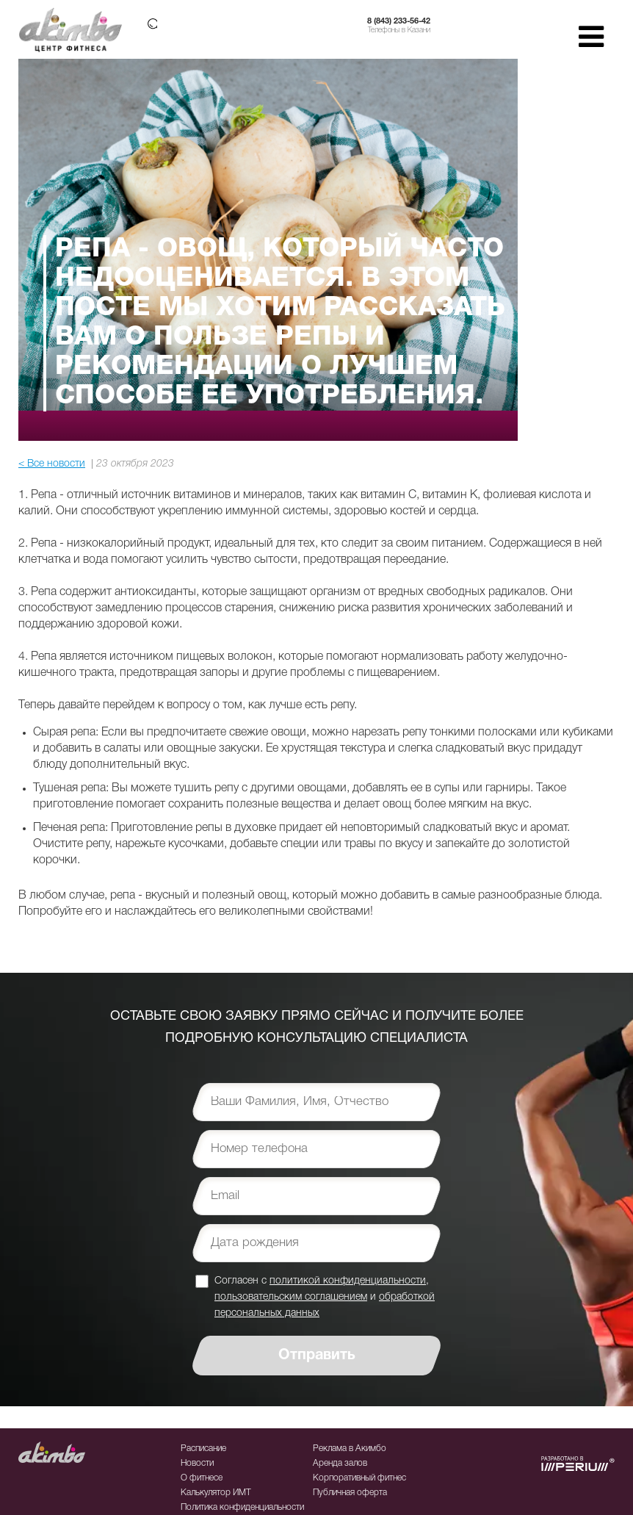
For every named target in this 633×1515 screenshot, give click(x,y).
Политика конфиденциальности (242, 1507)
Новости (197, 1463)
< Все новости (51, 464)
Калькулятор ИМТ (216, 1493)
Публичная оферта (350, 1493)
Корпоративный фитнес (359, 1478)
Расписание (203, 1448)
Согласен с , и (324, 1296)
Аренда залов (340, 1463)
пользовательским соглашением (290, 1297)
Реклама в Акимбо (349, 1448)
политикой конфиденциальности (348, 1281)
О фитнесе (202, 1478)
